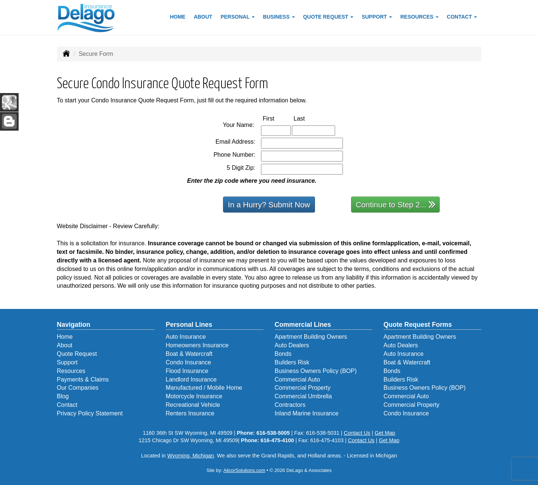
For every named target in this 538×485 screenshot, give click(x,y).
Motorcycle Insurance (194, 396)
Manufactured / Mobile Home (204, 388)
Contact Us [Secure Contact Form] (357, 433)
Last (307, 118)
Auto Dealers (292, 345)
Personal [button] (237, 17)
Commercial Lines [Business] (303, 324)
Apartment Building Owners (311, 337)
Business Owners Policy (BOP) (316, 371)
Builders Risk (292, 362)
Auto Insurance (186, 337)
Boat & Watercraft (189, 354)
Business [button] (279, 17)
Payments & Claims (83, 379)
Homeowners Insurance (197, 345)
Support (67, 362)
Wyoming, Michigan (190, 456)
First (276, 118)
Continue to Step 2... (396, 204)
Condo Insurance (188, 362)
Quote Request (77, 354)
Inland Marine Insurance (307, 413)
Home (177, 17)
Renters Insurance (190, 413)
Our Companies (78, 388)
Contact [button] (462, 17)
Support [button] (377, 17)
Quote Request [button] (328, 17)
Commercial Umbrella (303, 396)
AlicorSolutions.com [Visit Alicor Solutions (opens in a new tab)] (244, 470)
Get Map (385, 433)
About (203, 17)
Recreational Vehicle (193, 405)
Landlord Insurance (191, 379)
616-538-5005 (273, 433)
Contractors (290, 405)
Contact (67, 405)
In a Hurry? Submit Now (269, 204)
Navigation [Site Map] (73, 324)
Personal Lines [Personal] (189, 324)
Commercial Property (303, 388)
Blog (63, 396)
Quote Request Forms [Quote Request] (417, 324)
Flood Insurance (187, 371)
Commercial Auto (297, 379)
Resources (71, 371)
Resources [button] (419, 17)
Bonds (283, 354)
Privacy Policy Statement (90, 413)
